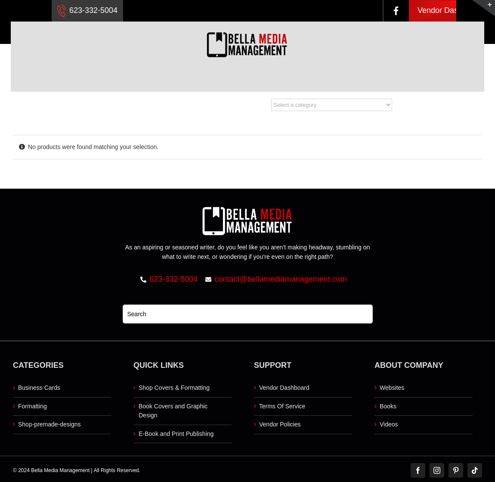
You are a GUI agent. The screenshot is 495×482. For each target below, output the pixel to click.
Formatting (32, 406)
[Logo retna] (247, 24)
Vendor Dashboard (450, 10)
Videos (389, 424)
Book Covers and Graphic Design (173, 411)
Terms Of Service (282, 406)
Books (388, 406)
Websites (392, 387)
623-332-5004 (87, 11)
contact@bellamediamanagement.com (280, 279)
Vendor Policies (280, 424)
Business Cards (39, 387)
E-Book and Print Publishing (176, 433)
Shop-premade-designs (49, 424)
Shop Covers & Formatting (174, 387)
